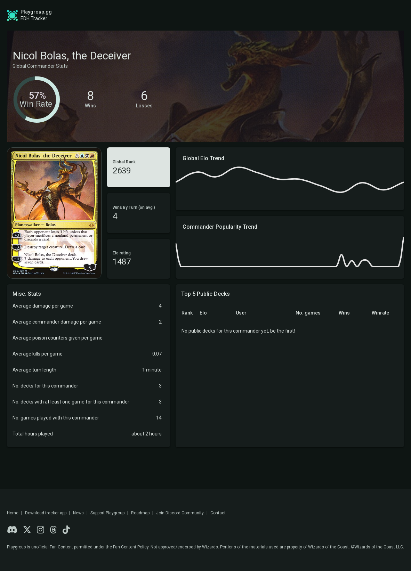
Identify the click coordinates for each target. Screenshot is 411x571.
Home (12, 513)
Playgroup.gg (36, 12)
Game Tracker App (285, 15)
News (78, 513)
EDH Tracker (34, 18)
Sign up (344, 15)
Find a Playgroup (225, 15)
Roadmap (174, 15)
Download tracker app (45, 513)
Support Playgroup (107, 513)
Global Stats (122, 15)
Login (382, 15)
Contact (218, 513)
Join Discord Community (180, 513)
